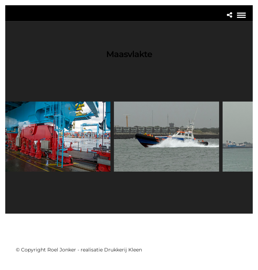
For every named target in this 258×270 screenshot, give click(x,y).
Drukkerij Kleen (123, 250)
